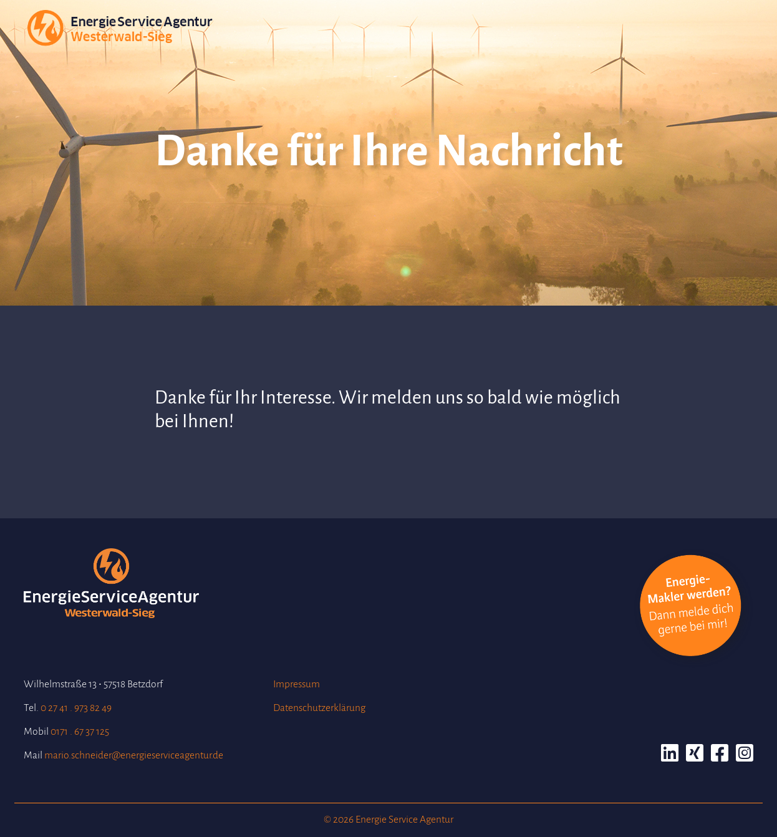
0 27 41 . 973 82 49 (76, 708)
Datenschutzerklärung (319, 708)
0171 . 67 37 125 (80, 731)
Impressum (296, 684)
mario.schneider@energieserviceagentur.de (133, 755)
